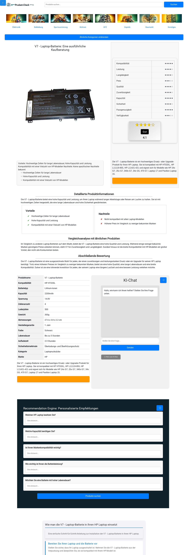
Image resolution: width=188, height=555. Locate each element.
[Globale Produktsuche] (104, 4)
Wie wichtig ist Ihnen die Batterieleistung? (44, 438)
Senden (130, 345)
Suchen (173, 4)
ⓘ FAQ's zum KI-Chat (111, 355)
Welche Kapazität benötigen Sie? (40, 406)
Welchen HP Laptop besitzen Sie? (40, 389)
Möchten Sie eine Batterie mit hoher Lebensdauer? (48, 455)
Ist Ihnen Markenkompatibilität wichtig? (43, 422)
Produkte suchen (93, 470)
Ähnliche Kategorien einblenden (94, 37)
